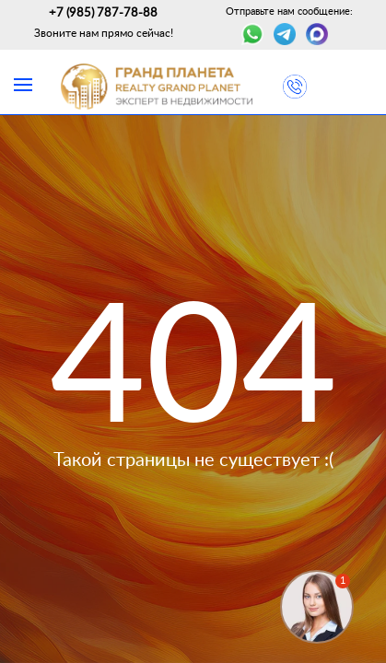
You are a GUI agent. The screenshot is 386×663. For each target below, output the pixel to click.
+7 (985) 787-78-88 (103, 12)
